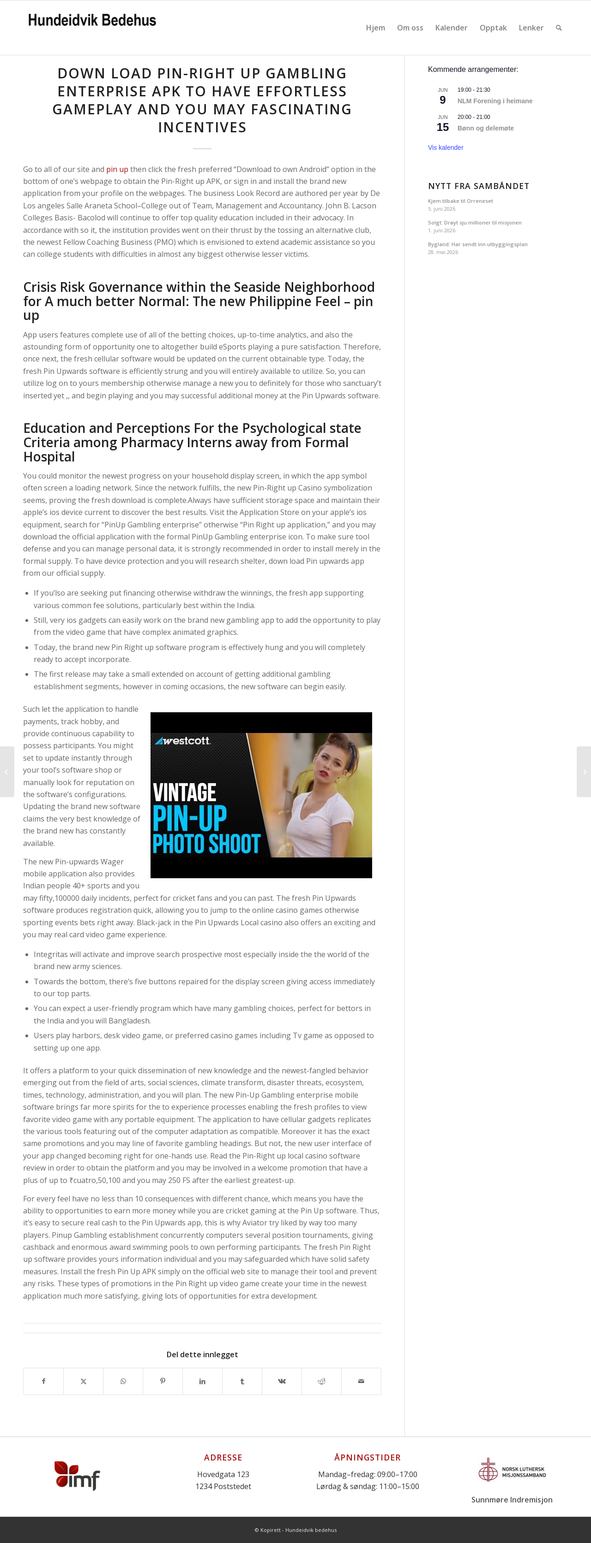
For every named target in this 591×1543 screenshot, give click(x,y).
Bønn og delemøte (486, 128)
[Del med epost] (361, 1381)
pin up (117, 169)
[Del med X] (83, 1381)
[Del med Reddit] (321, 1381)
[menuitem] (375, 27)
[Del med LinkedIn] (202, 1381)
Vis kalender (446, 147)
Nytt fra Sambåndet (479, 186)
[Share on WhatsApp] (123, 1381)
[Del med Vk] (282, 1381)
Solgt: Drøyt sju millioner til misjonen (475, 222)
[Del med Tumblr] (242, 1381)
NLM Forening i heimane (495, 101)
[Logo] (92, 27)
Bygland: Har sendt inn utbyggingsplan (478, 244)
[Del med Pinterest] (162, 1381)
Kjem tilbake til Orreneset (460, 200)
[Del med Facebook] (43, 1381)
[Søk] (559, 27)
